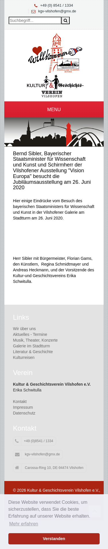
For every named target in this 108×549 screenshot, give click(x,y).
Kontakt (19, 401)
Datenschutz (24, 413)
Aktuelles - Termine (30, 334)
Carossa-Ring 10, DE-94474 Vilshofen (49, 467)
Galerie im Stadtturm (31, 346)
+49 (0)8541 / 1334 (34, 441)
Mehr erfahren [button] (23, 523)
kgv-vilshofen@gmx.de (57, 11)
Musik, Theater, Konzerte (35, 340)
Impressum (23, 407)
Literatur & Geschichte (33, 351)
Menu (54, 109)
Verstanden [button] (54, 538)
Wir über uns (24, 328)
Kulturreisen (24, 357)
